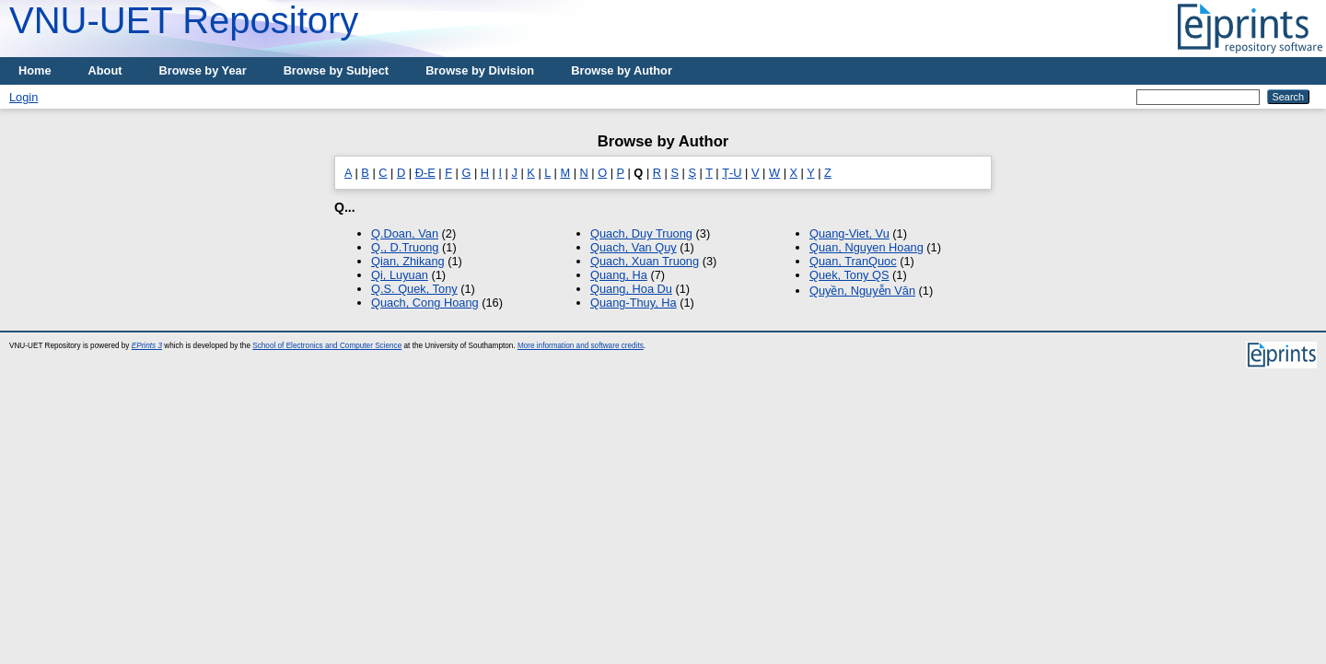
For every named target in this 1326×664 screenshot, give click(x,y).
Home (35, 70)
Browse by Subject (337, 70)
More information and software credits (581, 346)
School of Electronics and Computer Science (326, 346)
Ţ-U (731, 173)
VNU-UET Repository (183, 20)
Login (23, 97)
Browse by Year (203, 70)
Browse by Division (479, 70)
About (105, 70)
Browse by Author (621, 70)
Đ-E (425, 173)
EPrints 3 (147, 346)
